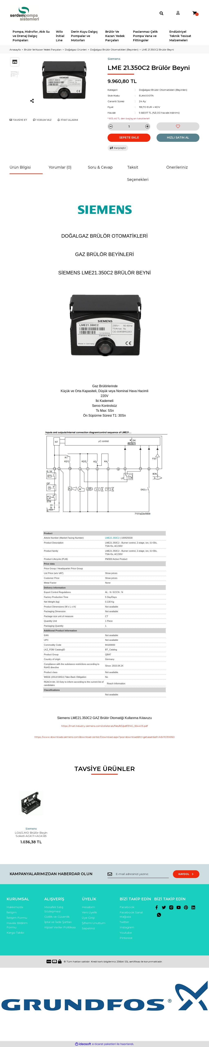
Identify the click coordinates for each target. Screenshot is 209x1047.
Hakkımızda (15, 907)
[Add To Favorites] (178, 126)
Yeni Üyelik (89, 912)
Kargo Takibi (15, 932)
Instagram (127, 927)
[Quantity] (129, 126)
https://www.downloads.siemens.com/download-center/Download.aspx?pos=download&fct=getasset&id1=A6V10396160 (104, 736)
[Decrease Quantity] (111, 126)
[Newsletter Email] (138, 874)
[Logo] (25, 13)
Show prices (111, 573)
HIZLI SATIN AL (178, 137)
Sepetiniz (88, 928)
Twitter (124, 922)
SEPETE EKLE (129, 137)
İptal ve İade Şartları (58, 922)
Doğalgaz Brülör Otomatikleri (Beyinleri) (163, 89)
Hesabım (88, 907)
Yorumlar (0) (60, 167)
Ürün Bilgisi (20, 167)
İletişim (12, 912)
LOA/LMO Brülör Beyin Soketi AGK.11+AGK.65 (31, 834)
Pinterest (126, 938)
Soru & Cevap (100, 167)
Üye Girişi (88, 917)
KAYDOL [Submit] (186, 874)
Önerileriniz (177, 167)
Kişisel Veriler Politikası (60, 927)
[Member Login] (178, 13)
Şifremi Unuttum (93, 923)
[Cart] (194, 13)
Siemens (114, 59)
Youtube (126, 932)
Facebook (127, 907)
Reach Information (116, 683)
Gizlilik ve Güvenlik (57, 916)
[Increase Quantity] (147, 126)
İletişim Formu (17, 917)
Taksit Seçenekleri (138, 173)
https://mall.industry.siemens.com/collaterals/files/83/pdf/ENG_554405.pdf (104, 725)
